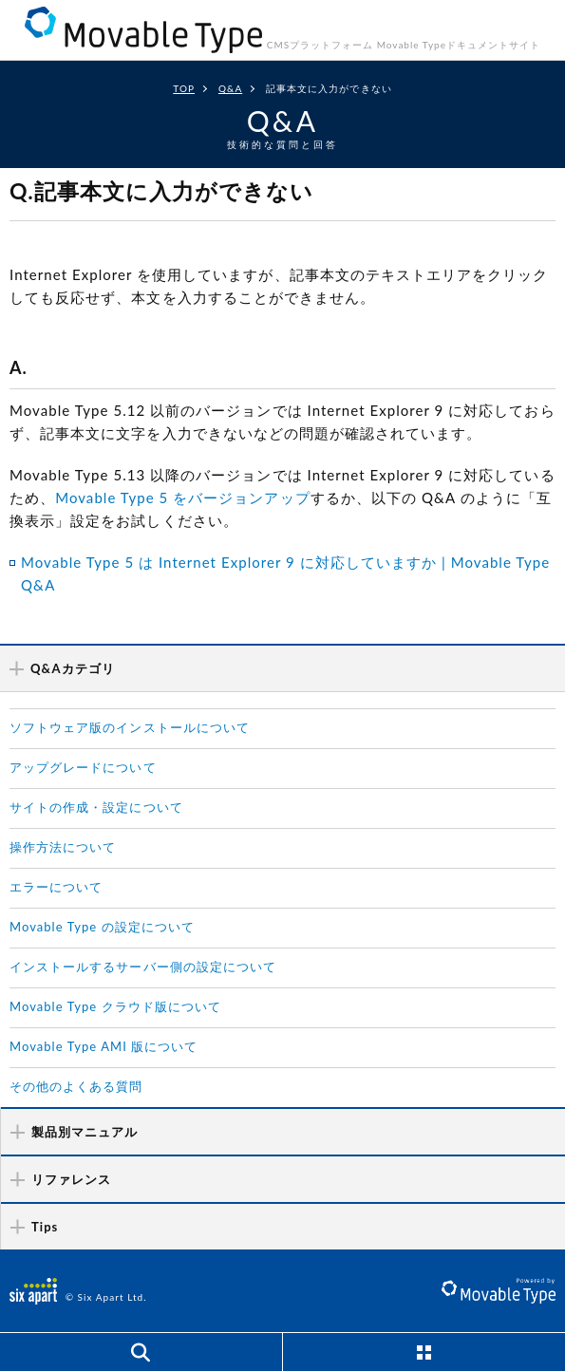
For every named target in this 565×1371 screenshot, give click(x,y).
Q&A (230, 88)
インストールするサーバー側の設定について (142, 966)
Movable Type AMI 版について (103, 1046)
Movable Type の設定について (102, 926)
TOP (184, 88)
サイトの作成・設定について (96, 807)
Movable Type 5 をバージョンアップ (182, 497)
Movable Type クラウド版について (115, 1006)
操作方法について (62, 847)
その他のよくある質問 (76, 1086)
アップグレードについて (83, 767)
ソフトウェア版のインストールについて (129, 727)
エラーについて (56, 886)
